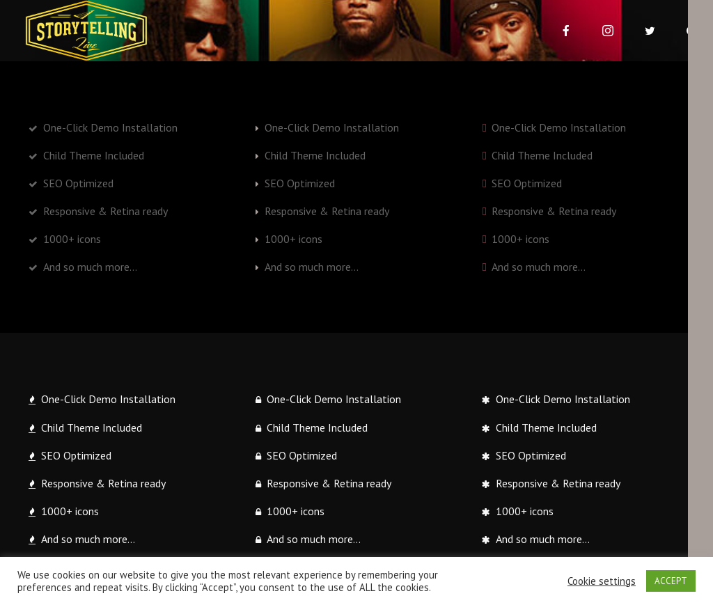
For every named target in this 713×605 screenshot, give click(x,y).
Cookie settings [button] (601, 581)
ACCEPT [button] (671, 581)
